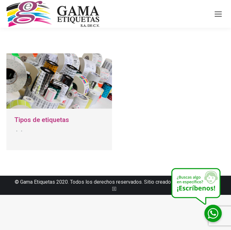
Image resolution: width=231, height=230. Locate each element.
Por (20, 131)
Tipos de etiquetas (41, 120)
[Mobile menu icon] (218, 14)
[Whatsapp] (213, 213)
